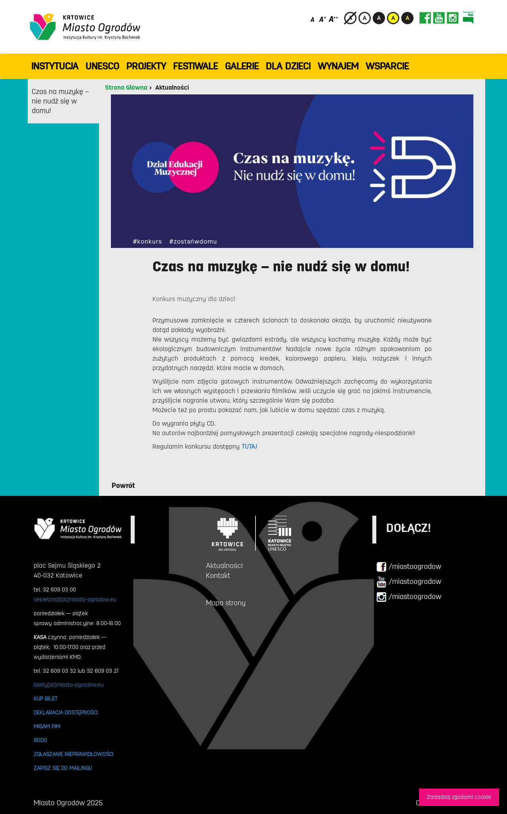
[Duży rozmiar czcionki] (333, 19)
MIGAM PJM (47, 726)
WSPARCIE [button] (387, 66)
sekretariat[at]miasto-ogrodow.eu (75, 599)
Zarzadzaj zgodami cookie (459, 797)
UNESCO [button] (102, 66)
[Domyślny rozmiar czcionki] (313, 19)
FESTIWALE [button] (195, 66)
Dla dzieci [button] (288, 66)
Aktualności (172, 87)
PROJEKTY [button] (146, 66)
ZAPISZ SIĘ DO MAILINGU (63, 768)
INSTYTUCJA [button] (54, 66)
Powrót (123, 485)
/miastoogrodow (408, 566)
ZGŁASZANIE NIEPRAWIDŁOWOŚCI (73, 754)
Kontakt (218, 575)
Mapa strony (226, 603)
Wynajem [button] (338, 66)
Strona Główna (126, 87)
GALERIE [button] (242, 66)
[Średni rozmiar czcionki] (322, 19)
